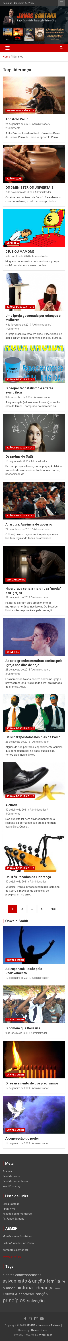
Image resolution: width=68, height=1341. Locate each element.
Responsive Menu (61, 3)
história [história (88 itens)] (24, 1288)
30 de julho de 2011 (16, 809)
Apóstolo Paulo (16, 119)
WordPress (45, 1335)
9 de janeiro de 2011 (16, 1032)
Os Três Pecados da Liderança (28, 877)
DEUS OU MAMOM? (19, 251)
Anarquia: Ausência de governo (28, 524)
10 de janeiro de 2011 (17, 977)
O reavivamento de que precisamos (31, 1083)
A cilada (11, 805)
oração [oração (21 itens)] (42, 1294)
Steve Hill (13, 652)
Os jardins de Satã (19, 456)
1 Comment (12, 328)
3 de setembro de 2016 (18, 397)
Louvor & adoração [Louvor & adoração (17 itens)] (18, 1294)
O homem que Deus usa (22, 1028)
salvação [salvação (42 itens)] (36, 1300)
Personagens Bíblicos (20, 110)
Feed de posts (11, 1176)
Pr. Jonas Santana (13, 1218)
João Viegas (14, 178)
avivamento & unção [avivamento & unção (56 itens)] (24, 1281)
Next (53, 908)
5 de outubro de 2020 (17, 256)
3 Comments (12, 813)
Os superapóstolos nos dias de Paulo (33, 737)
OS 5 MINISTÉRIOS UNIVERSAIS (29, 187)
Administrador (40, 124)
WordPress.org (11, 1186)
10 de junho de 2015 (16, 461)
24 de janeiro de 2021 (17, 124)
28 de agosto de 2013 (17, 597)
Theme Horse (39, 1330)
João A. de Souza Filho (20, 307)
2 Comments (12, 128)
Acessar (8, 1171)
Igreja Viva (9, 1208)
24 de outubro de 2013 (18, 529)
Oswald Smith (16, 921)
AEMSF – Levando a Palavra (43, 1325)
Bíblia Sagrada (11, 1204)
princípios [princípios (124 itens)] (14, 1300)
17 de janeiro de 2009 (17, 1088)
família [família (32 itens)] (53, 1281)
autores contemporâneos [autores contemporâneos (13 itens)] (22, 1275)
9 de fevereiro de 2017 (18, 324)
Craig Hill (13, 243)
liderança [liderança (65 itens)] (43, 1287)
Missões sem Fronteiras (17, 1213)
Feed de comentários (15, 1181)
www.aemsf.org (12, 1256)
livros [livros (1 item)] (57, 1288)
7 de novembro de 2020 (18, 192)
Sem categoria (16, 579)
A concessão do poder (22, 1138)
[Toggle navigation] (7, 48)
